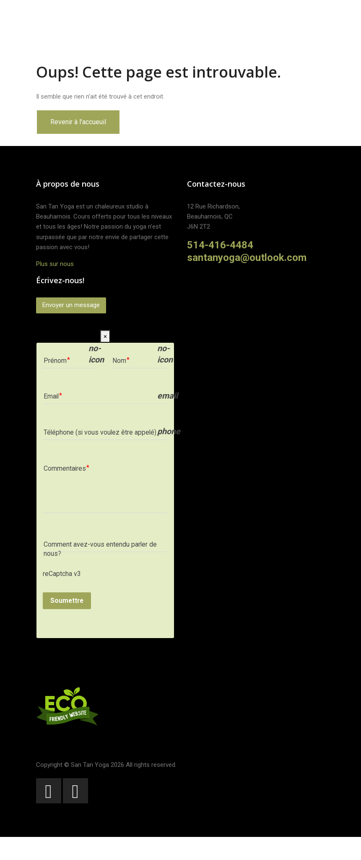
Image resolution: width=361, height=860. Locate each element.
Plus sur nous (55, 264)
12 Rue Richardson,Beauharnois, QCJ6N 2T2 (213, 217)
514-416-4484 (220, 245)
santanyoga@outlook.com (246, 257)
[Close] (105, 336)
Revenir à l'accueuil (78, 122)
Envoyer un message (71, 305)
